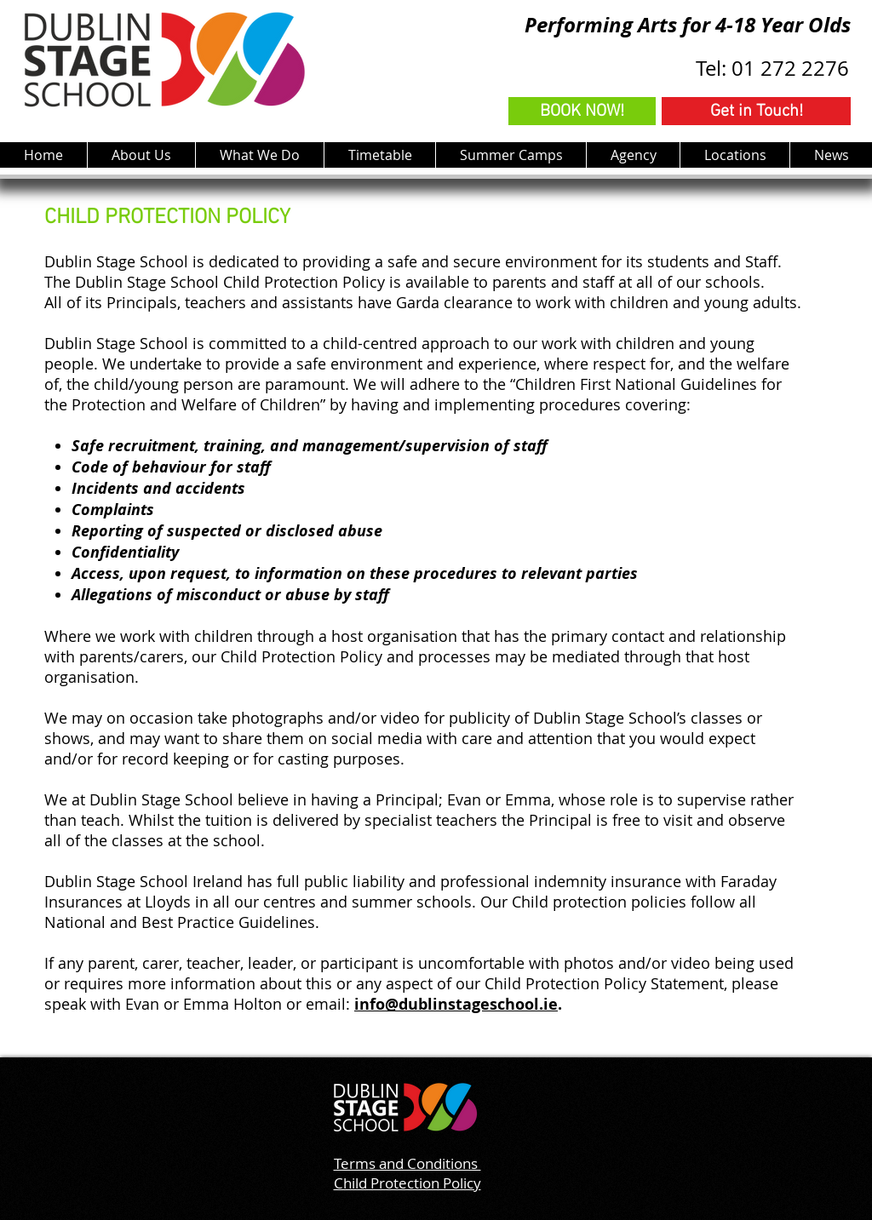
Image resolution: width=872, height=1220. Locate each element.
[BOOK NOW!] (582, 111)
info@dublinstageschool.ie (456, 1004)
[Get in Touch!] (756, 111)
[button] (259, 155)
